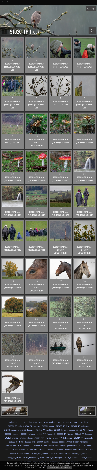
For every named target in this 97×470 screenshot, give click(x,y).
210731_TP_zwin (15, 426)
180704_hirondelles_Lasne (33, 458)
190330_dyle (53, 446)
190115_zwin (32, 450)
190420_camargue (13, 446)
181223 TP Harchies (47, 450)
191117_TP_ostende (42, 438)
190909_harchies (43, 442)
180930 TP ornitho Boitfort (60, 454)
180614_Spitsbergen (53, 458)
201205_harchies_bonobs (64, 430)
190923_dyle (30, 442)
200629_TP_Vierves (65, 434)
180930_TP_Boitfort (80, 454)
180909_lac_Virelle (13, 458)
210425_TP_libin (62, 426)
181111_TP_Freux (85, 450)
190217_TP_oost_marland (15, 450)
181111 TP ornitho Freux (67, 450)
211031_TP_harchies (63, 422)
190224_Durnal (85, 446)
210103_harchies (27, 430)
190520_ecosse (58, 442)
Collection (13, 422)
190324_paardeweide (68, 446)
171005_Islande (85, 458)
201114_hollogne (28, 434)
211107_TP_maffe (46, 422)
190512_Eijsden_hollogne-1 (77, 442)
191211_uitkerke (26, 438)
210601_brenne (48, 426)
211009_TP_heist (81, 422)
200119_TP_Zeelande (83, 434)
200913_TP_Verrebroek (46, 434)
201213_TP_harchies (44, 430)
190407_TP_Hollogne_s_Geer (35, 446)
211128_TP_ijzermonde (28, 422)
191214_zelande (11, 438)
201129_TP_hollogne (84, 430)
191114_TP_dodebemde (62, 438)
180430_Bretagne (70, 458)
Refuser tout (67, 467)
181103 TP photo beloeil (19, 454)
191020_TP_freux (16, 442)
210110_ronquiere (11, 430)
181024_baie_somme (39, 454)
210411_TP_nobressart (80, 426)
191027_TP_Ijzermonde (83, 438)
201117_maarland (12, 434)
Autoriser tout (54, 467)
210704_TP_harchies (31, 426)
